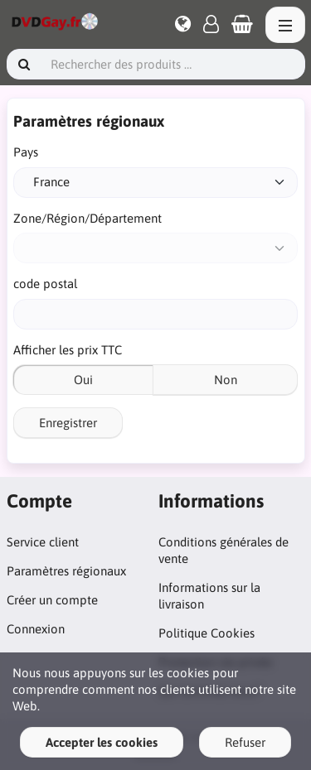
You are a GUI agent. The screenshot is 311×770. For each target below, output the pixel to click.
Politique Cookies (206, 633)
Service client (43, 542)
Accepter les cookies (102, 742)
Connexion (36, 629)
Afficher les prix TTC (67, 350)
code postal (45, 284)
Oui (83, 380)
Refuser (245, 742)
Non (225, 380)
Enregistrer (68, 423)
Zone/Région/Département (87, 218)
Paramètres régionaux (66, 571)
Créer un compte (52, 600)
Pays (25, 152)
